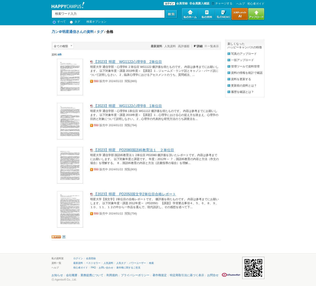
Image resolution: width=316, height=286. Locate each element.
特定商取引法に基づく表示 (187, 275)
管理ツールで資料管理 (245, 66)
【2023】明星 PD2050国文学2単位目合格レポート (135, 194)
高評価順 (183, 46)
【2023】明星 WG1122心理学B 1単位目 (128, 106)
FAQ (93, 267)
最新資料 (78, 263)
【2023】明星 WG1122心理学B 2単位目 (128, 62)
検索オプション (96, 21)
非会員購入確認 (199, 3)
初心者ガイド (255, 3)
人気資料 (170, 46)
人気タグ (121, 263)
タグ (75, 21)
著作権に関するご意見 (128, 267)
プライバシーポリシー (135, 275)
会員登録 (182, 3)
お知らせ (57, 275)
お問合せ (213, 275)
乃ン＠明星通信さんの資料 (73, 32)
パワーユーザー (137, 263)
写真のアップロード (244, 53)
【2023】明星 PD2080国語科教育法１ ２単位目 (134, 150)
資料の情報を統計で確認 (246, 72)
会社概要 (71, 275)
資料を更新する (241, 79)
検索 (151, 263)
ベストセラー (93, 263)
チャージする (221, 3)
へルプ (240, 3)
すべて (59, 21)
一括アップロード (242, 60)
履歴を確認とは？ (242, 92)
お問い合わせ (106, 267)
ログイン (78, 258)
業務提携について (92, 275)
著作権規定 (160, 275)
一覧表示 (213, 46)
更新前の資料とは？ (244, 85)
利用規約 (112, 275)
